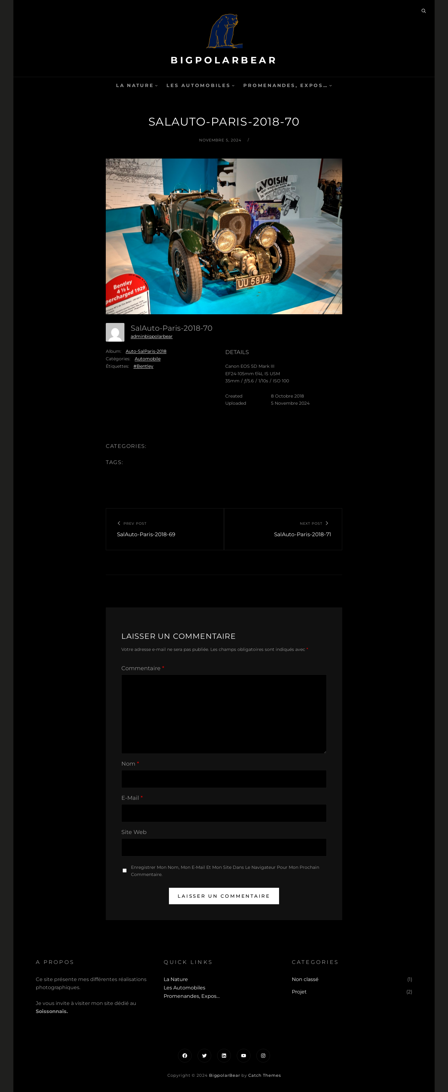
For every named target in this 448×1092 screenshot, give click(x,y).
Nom (130, 763)
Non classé (305, 979)
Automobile (148, 359)
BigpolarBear (224, 60)
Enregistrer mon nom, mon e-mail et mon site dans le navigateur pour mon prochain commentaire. (225, 870)
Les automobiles (198, 85)
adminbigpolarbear (152, 336)
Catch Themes (264, 1075)
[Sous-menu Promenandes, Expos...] (330, 85)
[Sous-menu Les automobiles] (233, 85)
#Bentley (143, 366)
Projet (299, 992)
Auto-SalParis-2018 (146, 351)
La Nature (135, 85)
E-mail (132, 798)
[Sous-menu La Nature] (156, 85)
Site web (134, 832)
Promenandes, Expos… (285, 85)
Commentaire (142, 668)
